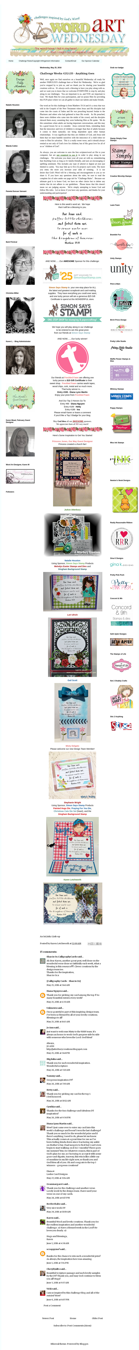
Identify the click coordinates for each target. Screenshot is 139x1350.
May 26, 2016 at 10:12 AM (59, 1100)
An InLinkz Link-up (50, 936)
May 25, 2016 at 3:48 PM (58, 1053)
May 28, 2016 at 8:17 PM (58, 1197)
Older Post (97, 1318)
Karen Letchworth (60, 943)
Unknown (52, 1008)
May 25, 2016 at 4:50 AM (58, 1002)
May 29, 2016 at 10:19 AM (59, 1211)
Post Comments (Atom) (79, 1325)
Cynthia (51, 1106)
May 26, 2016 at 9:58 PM (59, 1117)
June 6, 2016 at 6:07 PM (58, 1299)
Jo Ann (50, 1027)
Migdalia (51, 1059)
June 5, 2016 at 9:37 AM (58, 1282)
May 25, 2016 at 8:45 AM (58, 1021)
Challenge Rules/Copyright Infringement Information (39, 61)
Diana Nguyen (54, 991)
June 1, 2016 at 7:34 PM (58, 1263)
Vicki (49, 1288)
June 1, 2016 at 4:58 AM (58, 1243)
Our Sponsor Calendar (90, 61)
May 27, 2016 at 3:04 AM (58, 1178)
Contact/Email (70, 61)
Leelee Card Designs (57, 1174)
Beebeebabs (53, 1204)
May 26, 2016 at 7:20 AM (58, 1070)
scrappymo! (53, 1249)
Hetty (50, 1090)
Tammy (51, 1076)
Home (11, 61)
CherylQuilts (53, 1269)
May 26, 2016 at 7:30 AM (58, 1083)
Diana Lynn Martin (57, 1123)
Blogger (84, 1344)
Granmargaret (55, 1184)
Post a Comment (52, 1305)
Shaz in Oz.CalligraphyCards (62, 956)
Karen (50, 1218)
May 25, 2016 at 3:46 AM (58, 985)
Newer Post (48, 1318)
